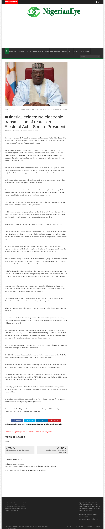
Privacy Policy (71, 526)
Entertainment (55, 51)
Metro (70, 51)
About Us (21, 51)
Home (7, 109)
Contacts (89, 526)
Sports (64, 51)
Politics (28, 51)
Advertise (12, 51)
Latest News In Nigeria (41, 51)
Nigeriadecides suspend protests (17, 450)
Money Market (85, 51)
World (76, 51)
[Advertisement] (52, 34)
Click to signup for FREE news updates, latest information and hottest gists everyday (33, 424)
